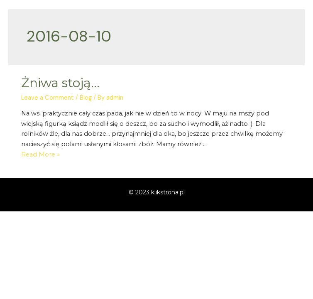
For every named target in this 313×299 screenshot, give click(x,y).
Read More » (40, 154)
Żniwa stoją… (60, 83)
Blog (86, 98)
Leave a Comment (47, 98)
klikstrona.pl (168, 192)
